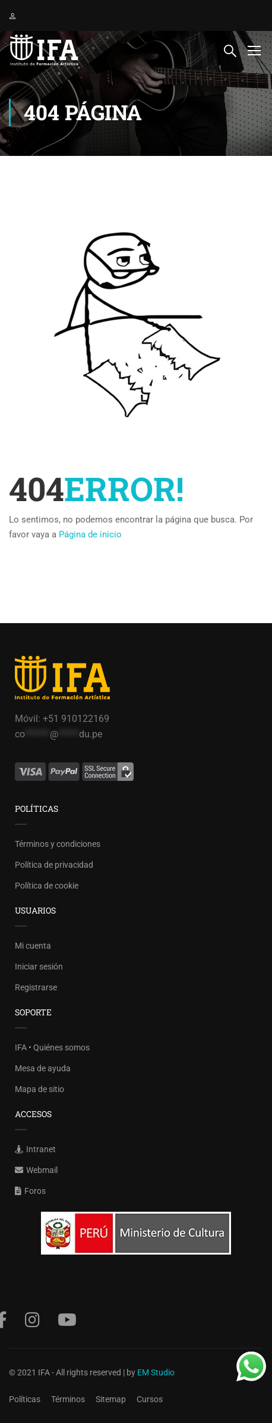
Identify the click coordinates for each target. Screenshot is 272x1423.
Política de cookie (46, 885)
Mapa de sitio (39, 1089)
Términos (68, 1399)
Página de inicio (90, 534)
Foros (30, 1191)
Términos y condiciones (57, 844)
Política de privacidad (54, 865)
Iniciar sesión (39, 966)
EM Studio (156, 1372)
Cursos (150, 1399)
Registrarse (36, 987)
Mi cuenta (33, 945)
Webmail (36, 1170)
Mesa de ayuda (43, 1068)
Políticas (24, 1399)
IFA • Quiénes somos (52, 1047)
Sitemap (111, 1399)
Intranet (35, 1149)
